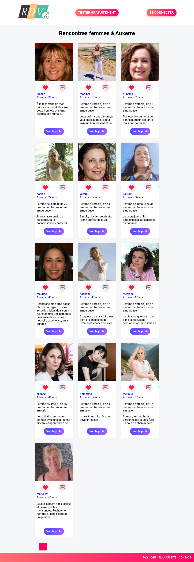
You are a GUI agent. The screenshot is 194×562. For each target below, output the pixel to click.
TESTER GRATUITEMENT (97, 12)
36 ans (139, 197)
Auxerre (41, 97)
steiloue (128, 394)
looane (41, 94)
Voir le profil (53, 131)
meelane (128, 294)
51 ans (139, 97)
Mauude (42, 294)
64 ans (95, 397)
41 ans (52, 297)
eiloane (41, 394)
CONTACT (185, 557)
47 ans (95, 297)
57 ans (95, 97)
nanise (41, 194)
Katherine (86, 394)
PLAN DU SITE (167, 557)
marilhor (85, 94)
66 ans (52, 497)
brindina (128, 94)
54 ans (95, 197)
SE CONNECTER (162, 12)
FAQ (145, 557)
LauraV (127, 194)
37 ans (139, 397)
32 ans (52, 97)
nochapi (85, 294)
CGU (153, 557)
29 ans (52, 197)
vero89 (84, 194)
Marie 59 (42, 494)
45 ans (52, 397)
